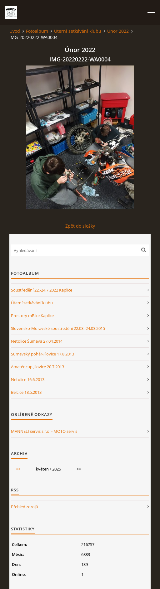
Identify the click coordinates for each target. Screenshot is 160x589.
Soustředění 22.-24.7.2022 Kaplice (41, 290)
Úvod (14, 31)
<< (18, 469)
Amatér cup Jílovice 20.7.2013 (37, 366)
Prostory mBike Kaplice (32, 315)
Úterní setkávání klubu (77, 31)
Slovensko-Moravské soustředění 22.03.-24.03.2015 (58, 328)
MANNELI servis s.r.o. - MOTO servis (44, 431)
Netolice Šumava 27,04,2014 (36, 341)
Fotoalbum (37, 31)
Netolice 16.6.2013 (27, 379)
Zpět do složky (80, 226)
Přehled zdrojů (24, 506)
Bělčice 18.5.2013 (26, 392)
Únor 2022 (118, 31)
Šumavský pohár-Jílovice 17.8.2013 (42, 354)
